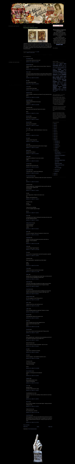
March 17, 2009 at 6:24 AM (32, 153)
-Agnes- (27, 308)
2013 (55, 133)
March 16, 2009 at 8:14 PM (32, 61)
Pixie (27, 252)
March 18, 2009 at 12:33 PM (32, 299)
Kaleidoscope (55, 75)
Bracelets (62, 67)
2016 (55, 128)
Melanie (27, 150)
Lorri (27, 335)
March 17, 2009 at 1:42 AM (32, 125)
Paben (27, 274)
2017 (55, 126)
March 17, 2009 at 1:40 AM (32, 119)
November (57, 142)
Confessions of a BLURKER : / (60, 155)
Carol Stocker (28, 289)
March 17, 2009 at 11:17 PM (32, 271)
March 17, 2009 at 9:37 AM (32, 234)
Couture (59, 70)
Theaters (55, 87)
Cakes (65, 67)
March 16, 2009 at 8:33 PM (32, 77)
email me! (59, 44)
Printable (64, 80)
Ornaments (59, 79)
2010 (55, 138)
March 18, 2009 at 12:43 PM (32, 305)
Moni (27, 138)
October (56, 144)
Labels (65, 75)
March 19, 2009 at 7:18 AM (32, 332)
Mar (27, 80)
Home (38, 426)
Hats (58, 74)
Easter (57, 71)
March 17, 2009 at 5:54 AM (32, 147)
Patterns (54, 80)
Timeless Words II (58, 153)
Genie (27, 385)
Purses (58, 82)
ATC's (60, 65)
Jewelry (28, 52)
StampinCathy (28, 64)
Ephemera (60, 71)
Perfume (59, 80)
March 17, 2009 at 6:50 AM (32, 167)
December (57, 141)
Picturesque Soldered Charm (60, 160)
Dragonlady (28, 237)
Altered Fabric (63, 63)
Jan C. (27, 128)
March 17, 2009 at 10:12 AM (32, 243)
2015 (55, 130)
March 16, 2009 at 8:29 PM (32, 69)
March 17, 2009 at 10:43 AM (32, 249)
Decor (62, 70)
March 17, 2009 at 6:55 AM (32, 181)
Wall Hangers (55, 90)
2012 (55, 134)
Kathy (27, 246)
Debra (27, 231)
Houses (60, 74)
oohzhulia (28, 163)
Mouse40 (27, 314)
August (56, 147)
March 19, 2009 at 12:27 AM (32, 326)
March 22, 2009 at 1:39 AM (32, 390)
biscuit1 (27, 401)
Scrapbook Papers (60, 84)
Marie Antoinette (56, 76)
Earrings (54, 71)
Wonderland (54, 91)
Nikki (27, 320)
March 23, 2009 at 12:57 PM (32, 412)
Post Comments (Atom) (32, 428)
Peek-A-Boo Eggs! (58, 167)
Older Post (50, 426)
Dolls (65, 70)
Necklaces (32, 52)
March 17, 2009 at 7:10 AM (32, 190)
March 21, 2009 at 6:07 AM (32, 382)
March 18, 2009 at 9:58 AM (32, 293)
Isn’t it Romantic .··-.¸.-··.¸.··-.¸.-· (60, 152)
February (56, 169)
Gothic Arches (63, 72)
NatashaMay (28, 100)
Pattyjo (27, 156)
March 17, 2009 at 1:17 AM (32, 113)
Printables (55, 81)
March (56, 150)
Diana (27, 215)
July (56, 149)
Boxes (59, 67)
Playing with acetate (58, 163)
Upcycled (55, 88)
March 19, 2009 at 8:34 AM (32, 346)
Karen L (27, 302)
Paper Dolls (64, 79)
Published (59, 81)
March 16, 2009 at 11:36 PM (32, 97)
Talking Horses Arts (29, 222)
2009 (55, 139)
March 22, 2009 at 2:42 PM (32, 406)
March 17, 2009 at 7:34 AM (32, 212)
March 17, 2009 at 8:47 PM (32, 265)
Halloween (55, 74)
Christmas (55, 70)
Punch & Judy (63, 81)
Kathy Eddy (28, 281)
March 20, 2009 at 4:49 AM (32, 352)
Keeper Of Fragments (60, 75)
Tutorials (64, 87)
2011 (55, 136)
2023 (55, 123)
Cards (59, 69)
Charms (64, 69)
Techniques (60, 86)
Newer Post (25, 426)
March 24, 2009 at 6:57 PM (32, 422)
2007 (55, 174)
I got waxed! (57, 161)
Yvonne (27, 86)
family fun (64, 71)
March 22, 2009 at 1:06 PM (32, 398)
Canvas (54, 69)
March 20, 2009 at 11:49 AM (32, 358)
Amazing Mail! (57, 158)
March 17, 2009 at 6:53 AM (32, 173)
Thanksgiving (64, 86)
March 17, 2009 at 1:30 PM (32, 255)
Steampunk (55, 85)
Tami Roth (28, 329)
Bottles (56, 67)
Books (54, 67)
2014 (55, 131)
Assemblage (55, 65)
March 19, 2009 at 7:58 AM (32, 340)
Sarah (27, 144)
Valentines (59, 88)
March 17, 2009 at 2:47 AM (32, 135)
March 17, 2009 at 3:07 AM (32, 141)
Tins (59, 87)
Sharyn (27, 71)
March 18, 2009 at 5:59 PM (32, 318)
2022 (55, 125)
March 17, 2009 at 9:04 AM (32, 228)
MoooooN (28, 116)
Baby (63, 65)
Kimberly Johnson (29, 296)
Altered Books (56, 63)
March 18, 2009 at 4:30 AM (32, 286)
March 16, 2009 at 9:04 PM (32, 83)
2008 (55, 173)
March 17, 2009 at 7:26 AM (32, 199)
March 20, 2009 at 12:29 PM (32, 368)
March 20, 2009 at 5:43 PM (32, 375)
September (57, 145)
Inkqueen (27, 378)
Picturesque (42, 44)
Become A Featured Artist (62, 66)
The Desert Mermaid (29, 175)
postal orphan (28, 169)
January (56, 171)
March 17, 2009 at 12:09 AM (32, 104)
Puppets (54, 82)
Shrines (65, 84)
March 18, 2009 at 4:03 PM (32, 311)
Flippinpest (28, 92)
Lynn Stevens (28, 58)
